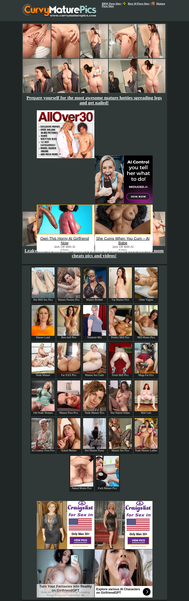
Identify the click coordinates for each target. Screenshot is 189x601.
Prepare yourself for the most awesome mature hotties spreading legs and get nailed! (94, 100)
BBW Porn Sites (111, 3)
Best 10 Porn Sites (136, 3)
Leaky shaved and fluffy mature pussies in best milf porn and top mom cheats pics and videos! (94, 253)
